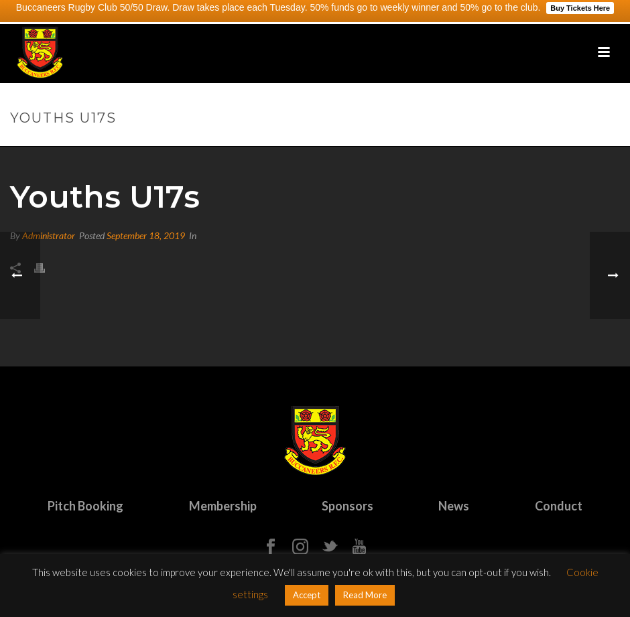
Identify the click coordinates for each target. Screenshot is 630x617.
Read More (365, 595)
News (453, 505)
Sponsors (347, 505)
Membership (223, 505)
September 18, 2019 (146, 235)
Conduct (558, 505)
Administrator (48, 235)
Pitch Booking (85, 505)
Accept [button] (306, 595)
